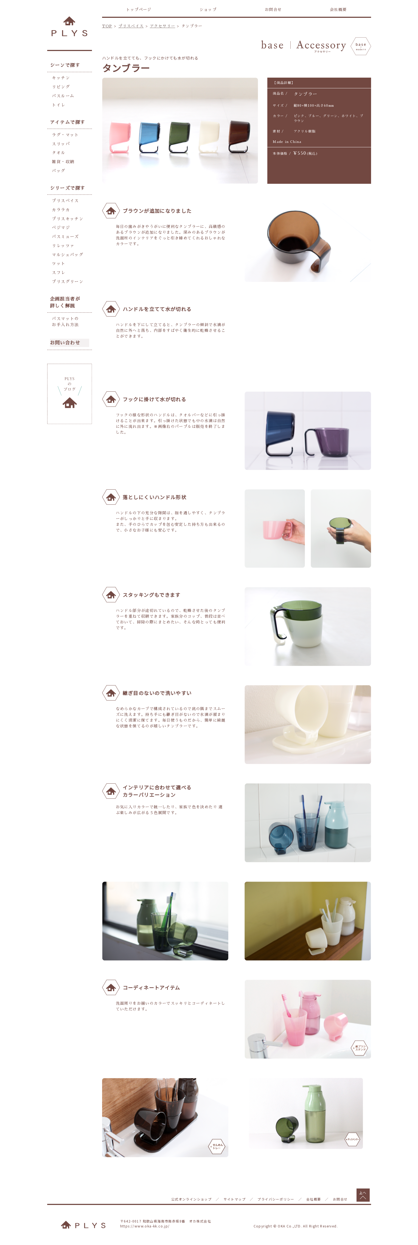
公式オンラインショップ (191, 1199)
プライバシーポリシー (275, 1199)
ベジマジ (60, 222)
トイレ (58, 103)
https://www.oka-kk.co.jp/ (145, 1226)
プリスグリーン (67, 273)
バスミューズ (64, 230)
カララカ (60, 205)
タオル (58, 149)
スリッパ (60, 141)
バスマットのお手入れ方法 (64, 312)
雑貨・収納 (62, 158)
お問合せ (273, 10)
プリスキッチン (67, 213)
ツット (58, 256)
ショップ (208, 10)
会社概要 (338, 10)
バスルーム (62, 95)
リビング (60, 86)
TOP (107, 26)
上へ (363, 1192)
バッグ (58, 166)
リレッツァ (62, 239)
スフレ (58, 264)
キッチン (60, 78)
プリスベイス (131, 26)
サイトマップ (235, 1199)
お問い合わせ (65, 332)
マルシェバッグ (67, 247)
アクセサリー (162, 26)
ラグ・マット (64, 132)
